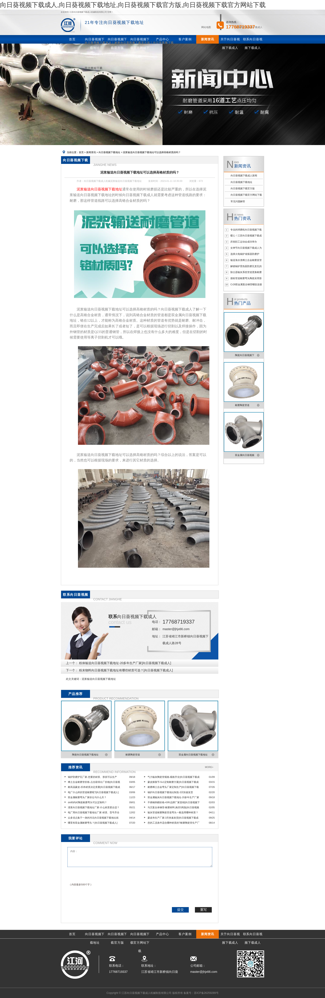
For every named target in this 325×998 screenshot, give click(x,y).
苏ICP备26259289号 (206, 992)
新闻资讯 (91, 152)
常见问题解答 (238, 201)
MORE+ (209, 767)
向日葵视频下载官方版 (243, 188)
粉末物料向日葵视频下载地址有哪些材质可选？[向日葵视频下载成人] (126, 670)
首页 (81, 152)
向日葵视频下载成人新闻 (244, 175)
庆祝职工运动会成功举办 (243, 241)
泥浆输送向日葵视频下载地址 (99, 679)
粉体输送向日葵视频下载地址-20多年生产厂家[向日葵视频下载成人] (125, 663)
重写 (203, 909)
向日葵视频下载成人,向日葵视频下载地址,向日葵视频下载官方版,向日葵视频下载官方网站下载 (133, 4)
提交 (180, 909)
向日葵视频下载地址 (109, 152)
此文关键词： (74, 679)
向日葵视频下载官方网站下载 (246, 194)
